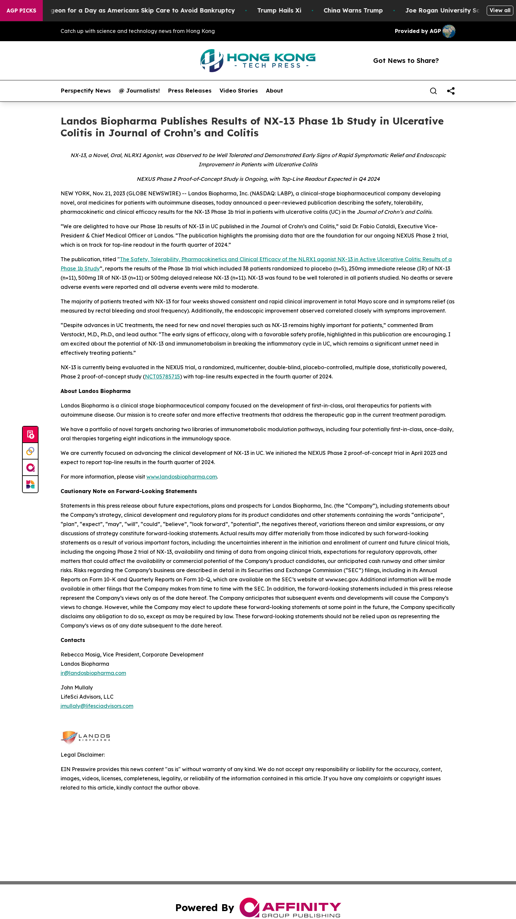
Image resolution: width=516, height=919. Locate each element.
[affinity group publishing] (30, 467)
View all (500, 10)
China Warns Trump (359, 10)
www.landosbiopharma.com (181, 476)
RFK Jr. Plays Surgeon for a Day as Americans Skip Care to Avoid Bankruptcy (123, 10)
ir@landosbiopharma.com (93, 673)
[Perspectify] (30, 451)
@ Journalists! (139, 90)
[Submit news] (30, 435)
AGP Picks (21, 10)
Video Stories (238, 90)
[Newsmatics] (30, 484)
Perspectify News (86, 90)
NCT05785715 (162, 376)
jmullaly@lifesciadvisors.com (97, 706)
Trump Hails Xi (285, 10)
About (274, 90)
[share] (450, 91)
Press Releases (190, 90)
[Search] (433, 90)
